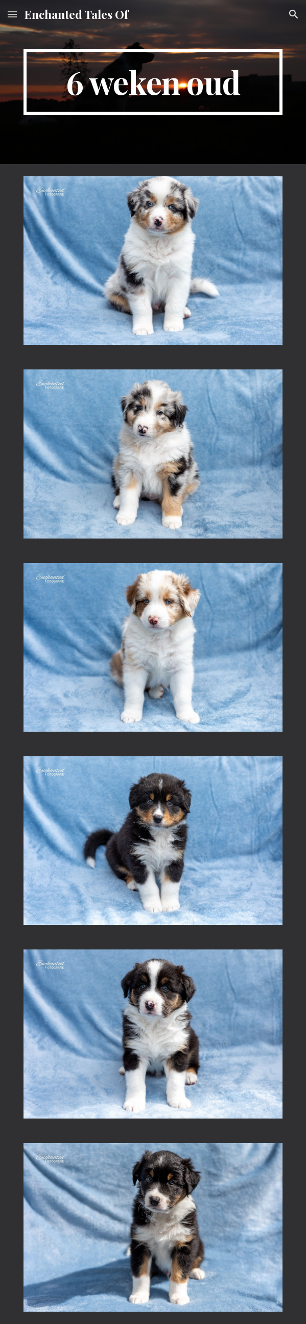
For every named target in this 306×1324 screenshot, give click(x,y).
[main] (153, 82)
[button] (12, 14)
